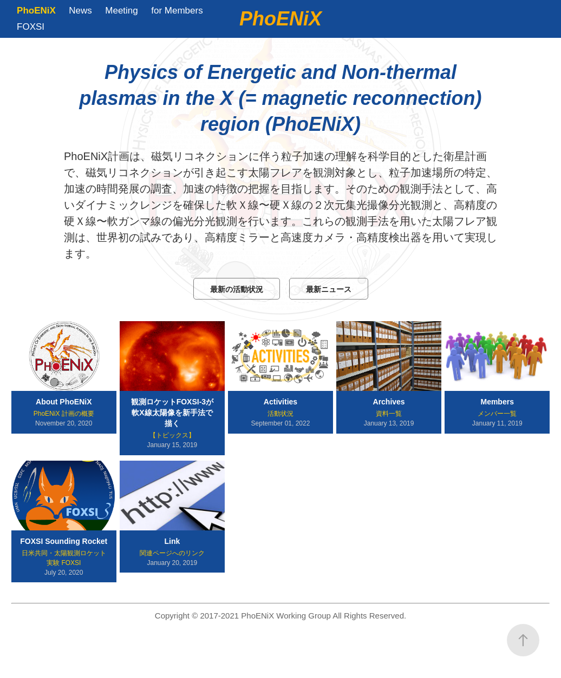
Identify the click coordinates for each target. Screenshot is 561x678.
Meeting (121, 10)
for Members (177, 10)
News (80, 10)
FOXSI (30, 27)
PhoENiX (36, 10)
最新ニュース (328, 289)
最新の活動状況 (236, 289)
